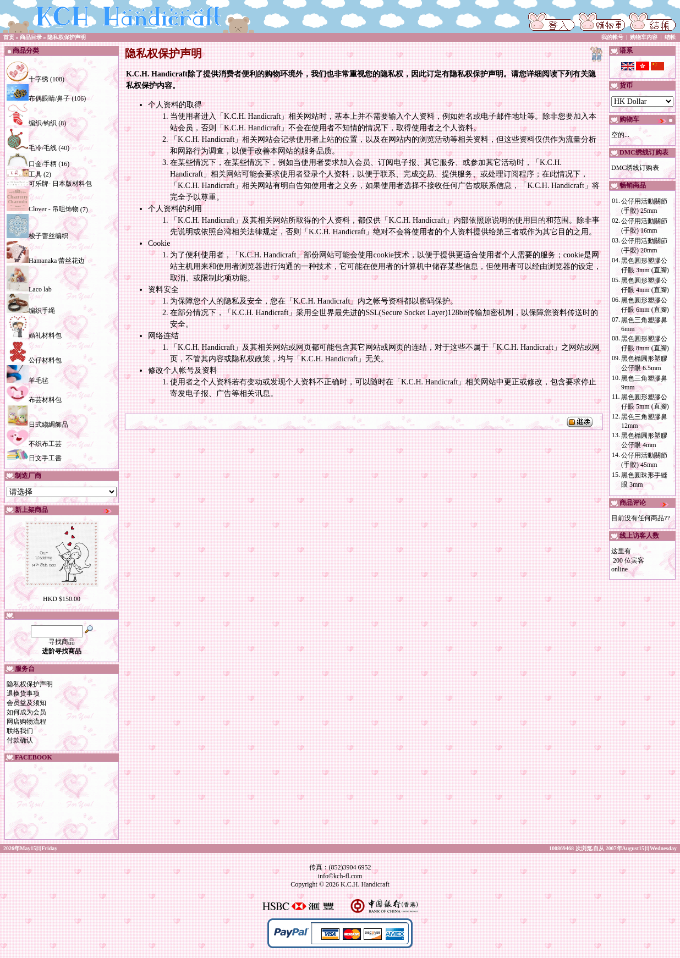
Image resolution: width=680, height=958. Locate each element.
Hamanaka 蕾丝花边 (46, 261)
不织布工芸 (34, 444)
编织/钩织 (32, 123)
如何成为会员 (26, 712)
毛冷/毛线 (32, 148)
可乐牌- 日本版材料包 (49, 184)
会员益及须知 (26, 703)
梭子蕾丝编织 (37, 236)
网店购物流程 (26, 721)
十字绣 (27, 79)
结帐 (670, 37)
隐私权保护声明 (66, 37)
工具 (24, 174)
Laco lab (29, 289)
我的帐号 (612, 37)
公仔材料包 (34, 360)
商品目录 (31, 37)
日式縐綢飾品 (37, 424)
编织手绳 (31, 311)
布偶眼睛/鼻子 (38, 98)
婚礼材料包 (34, 335)
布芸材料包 (34, 400)
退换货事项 (23, 693)
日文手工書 (34, 458)
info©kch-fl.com (340, 876)
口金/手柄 (32, 164)
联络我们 (20, 731)
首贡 (8, 37)
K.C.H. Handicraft (365, 884)
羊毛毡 (27, 380)
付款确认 (20, 740)
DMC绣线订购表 (635, 168)
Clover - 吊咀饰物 (43, 209)
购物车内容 (643, 37)
